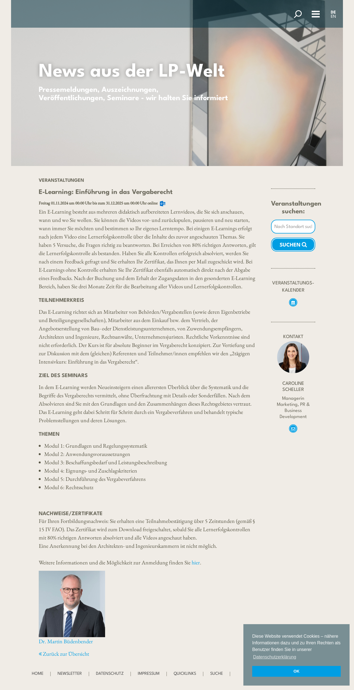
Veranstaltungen (61, 180)
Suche (216, 674)
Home (37, 674)
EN (333, 17)
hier (196, 562)
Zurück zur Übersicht (64, 653)
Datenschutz (110, 674)
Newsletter (70, 674)
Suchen (293, 244)
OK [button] (296, 671)
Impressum (149, 674)
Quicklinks (185, 674)
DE (333, 13)
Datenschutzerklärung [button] (274, 657)
